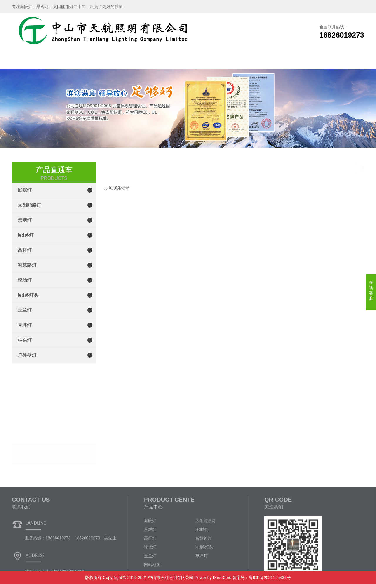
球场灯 (25, 284)
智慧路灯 (27, 269)
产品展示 (109, 60)
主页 (285, 168)
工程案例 (188, 60)
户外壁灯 (27, 359)
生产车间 (149, 60)
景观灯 (25, 224)
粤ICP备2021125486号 (270, 577)
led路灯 (26, 239)
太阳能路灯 (29, 209)
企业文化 (266, 60)
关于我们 (70, 60)
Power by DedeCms (212, 577)
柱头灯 (25, 344)
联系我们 (305, 60)
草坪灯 (25, 329)
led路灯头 (28, 299)
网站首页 (31, 60)
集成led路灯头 (348, 168)
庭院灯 (25, 194)
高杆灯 (25, 254)
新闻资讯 (227, 60)
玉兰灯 (25, 314)
